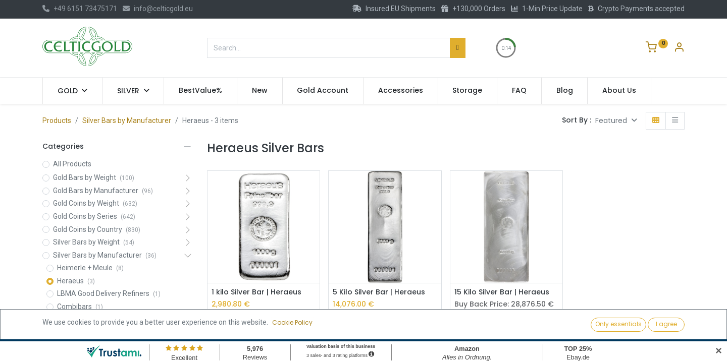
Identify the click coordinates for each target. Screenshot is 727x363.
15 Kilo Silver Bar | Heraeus (501, 292)
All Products (72, 164)
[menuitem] (200, 91)
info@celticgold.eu (158, 9)
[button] (616, 121)
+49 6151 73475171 (79, 9)
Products (56, 120)
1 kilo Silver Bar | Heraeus (256, 292)
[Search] (457, 48)
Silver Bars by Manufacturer (126, 120)
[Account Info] (679, 48)
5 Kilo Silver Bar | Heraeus (379, 292)
